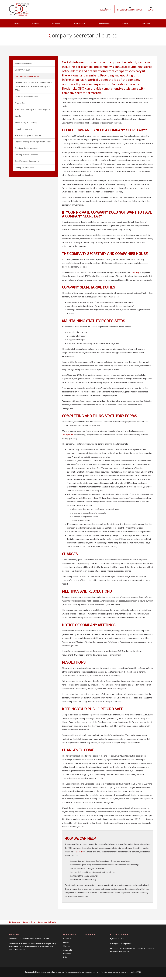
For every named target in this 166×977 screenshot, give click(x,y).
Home (17, 23)
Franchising (20, 103)
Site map (66, 946)
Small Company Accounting (27, 161)
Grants (18, 116)
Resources (104, 23)
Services (56, 23)
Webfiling (134, 272)
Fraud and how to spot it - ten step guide (32, 109)
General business (29, 922)
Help (65, 957)
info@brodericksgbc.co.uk (129, 9)
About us (35, 23)
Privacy (66, 942)
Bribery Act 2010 (22, 69)
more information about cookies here (109, 972)
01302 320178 (106, 9)
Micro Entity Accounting (26, 122)
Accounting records (23, 63)
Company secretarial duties (27, 76)
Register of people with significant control (33, 141)
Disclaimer (67, 954)
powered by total (131, 972)
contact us (78, 851)
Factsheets (79, 23)
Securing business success (26, 154)
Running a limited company (27, 148)
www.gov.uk (67, 434)
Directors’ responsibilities (26, 96)
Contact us (145, 23)
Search (151, 9)
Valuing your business (24, 167)
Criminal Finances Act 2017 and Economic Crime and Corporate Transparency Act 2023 (33, 86)
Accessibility (68, 950)
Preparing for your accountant (28, 135)
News (125, 23)
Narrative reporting (23, 129)
